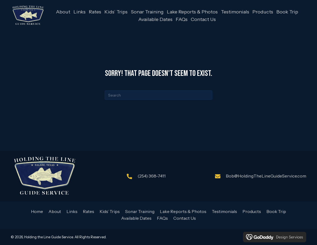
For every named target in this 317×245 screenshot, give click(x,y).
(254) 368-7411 (151, 176)
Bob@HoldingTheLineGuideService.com (266, 176)
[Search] (158, 95)
